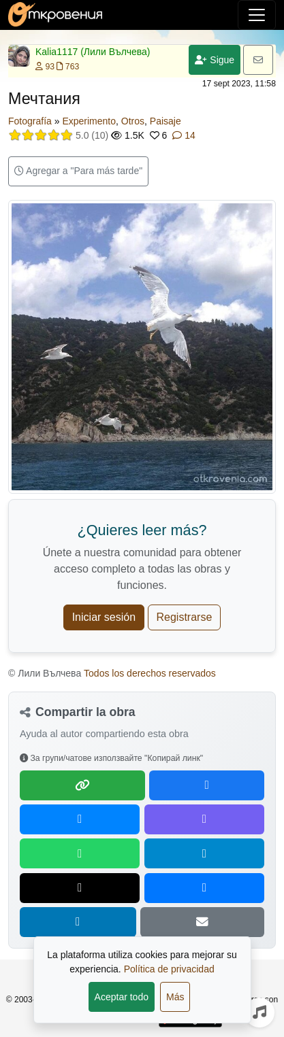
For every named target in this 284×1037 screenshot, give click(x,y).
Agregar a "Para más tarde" (78, 170)
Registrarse (184, 617)
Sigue (214, 59)
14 (183, 135)
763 (68, 66)
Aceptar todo (121, 996)
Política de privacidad (169, 969)
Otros (132, 121)
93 (44, 66)
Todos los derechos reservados (150, 673)
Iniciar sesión (104, 617)
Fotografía (30, 121)
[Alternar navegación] (257, 15)
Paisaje (165, 121)
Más (175, 996)
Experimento (89, 121)
